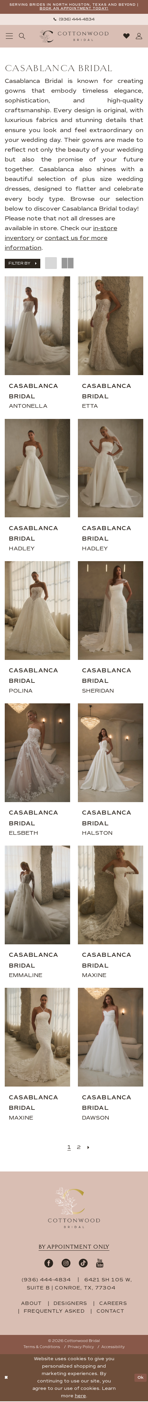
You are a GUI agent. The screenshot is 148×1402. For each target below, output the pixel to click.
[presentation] (37, 326)
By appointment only (74, 1247)
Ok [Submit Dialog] (140, 1378)
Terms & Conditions (41, 1348)
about (31, 1304)
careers (113, 1304)
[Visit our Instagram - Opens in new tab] (66, 1264)
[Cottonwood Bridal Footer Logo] (74, 1208)
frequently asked (54, 1312)
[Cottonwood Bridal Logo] (74, 37)
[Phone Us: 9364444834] (74, 20)
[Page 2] (79, 1147)
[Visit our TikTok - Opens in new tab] (83, 1264)
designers (70, 1304)
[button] (9, 37)
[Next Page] (89, 1147)
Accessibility (113, 1348)
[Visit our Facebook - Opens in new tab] (49, 1264)
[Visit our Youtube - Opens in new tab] (100, 1264)
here (80, 1396)
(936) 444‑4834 (47, 1281)
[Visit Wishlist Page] (126, 37)
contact (110, 1312)
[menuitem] (74, 20)
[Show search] (22, 37)
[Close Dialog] (6, 1378)
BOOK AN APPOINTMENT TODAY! (85, 9)
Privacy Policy (81, 1348)
